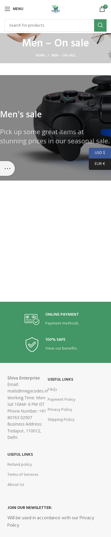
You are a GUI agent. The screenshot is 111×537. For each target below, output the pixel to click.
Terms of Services (22, 474)
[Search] (55, 25)
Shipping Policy (61, 419)
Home (40, 55)
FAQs (52, 389)
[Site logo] (55, 9)
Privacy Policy (60, 409)
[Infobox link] (56, 319)
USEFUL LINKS (60, 379)
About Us (15, 484)
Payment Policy (61, 399)
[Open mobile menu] (13, 9)
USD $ (97, 153)
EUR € (97, 164)
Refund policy (19, 464)
